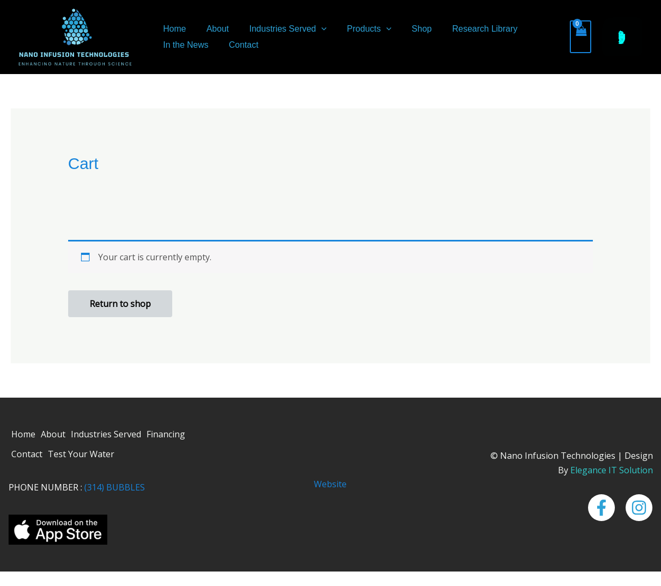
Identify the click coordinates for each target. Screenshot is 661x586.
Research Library (467, 28)
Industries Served (280, 29)
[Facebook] (601, 507)
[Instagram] (639, 507)
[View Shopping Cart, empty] (580, 36)
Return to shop (120, 304)
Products (358, 29)
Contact (238, 44)
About (213, 28)
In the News (184, 44)
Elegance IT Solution (611, 470)
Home (173, 28)
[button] (313, 29)
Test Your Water (81, 454)
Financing (165, 434)
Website (330, 484)
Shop (407, 28)
